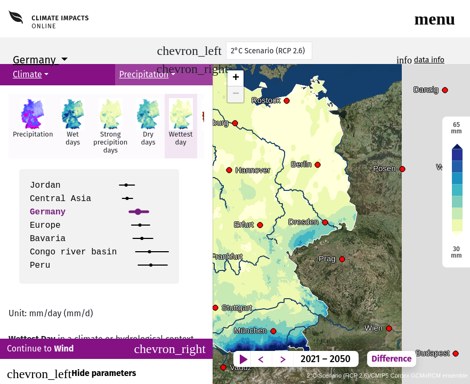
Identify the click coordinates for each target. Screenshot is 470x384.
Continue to (106, 349)
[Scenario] (269, 51)
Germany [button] (36, 59)
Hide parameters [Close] (71, 374)
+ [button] (235, 78)
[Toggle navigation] (434, 18)
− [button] (235, 94)
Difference (437, 351)
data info (429, 60)
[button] (32, 126)
